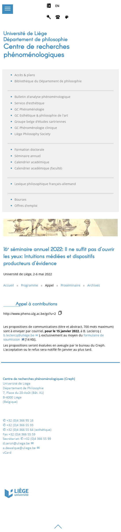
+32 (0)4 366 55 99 (37, 439)
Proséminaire (70, 285)
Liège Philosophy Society (32, 134)
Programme (29, 285)
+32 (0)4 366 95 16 (20, 420)
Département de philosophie (35, 39)
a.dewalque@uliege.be (19, 448)
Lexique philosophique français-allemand (45, 184)
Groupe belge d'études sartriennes (40, 121)
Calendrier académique (32, 162)
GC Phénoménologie (29, 109)
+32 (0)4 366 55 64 (20, 430)
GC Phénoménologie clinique (36, 128)
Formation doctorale (29, 149)
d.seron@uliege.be (16, 443)
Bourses (20, 199)
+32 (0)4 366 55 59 (22, 434)
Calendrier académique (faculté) (38, 168)
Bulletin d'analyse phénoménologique (42, 97)
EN (57, 6)
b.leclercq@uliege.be (18, 335)
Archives (93, 285)
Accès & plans (25, 75)
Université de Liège (25, 33)
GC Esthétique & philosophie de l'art (41, 115)
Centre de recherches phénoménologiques (36, 50)
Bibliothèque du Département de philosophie (48, 81)
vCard (7, 453)
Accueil (8, 285)
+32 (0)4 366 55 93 (20, 425)
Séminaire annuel (28, 156)
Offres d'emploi (26, 206)
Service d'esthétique (29, 103)
